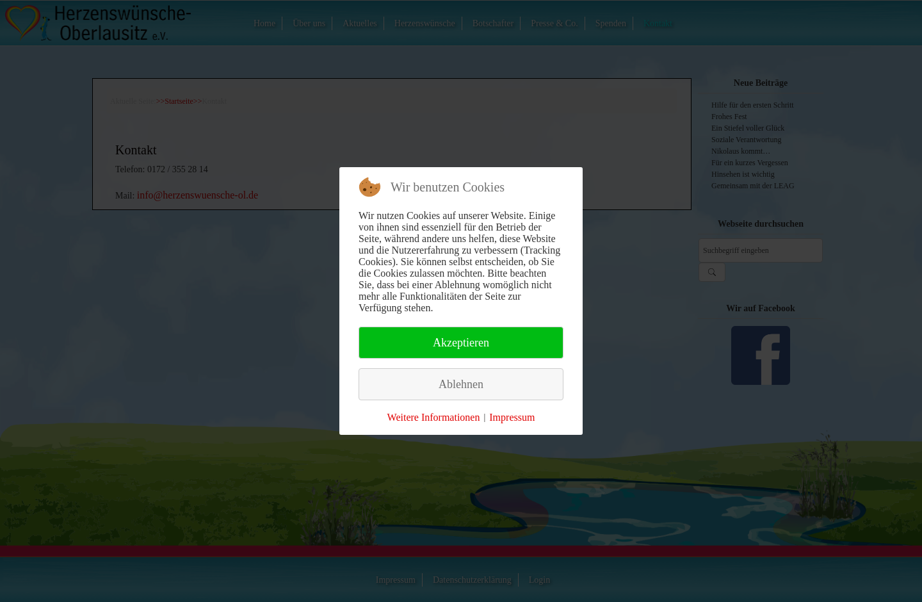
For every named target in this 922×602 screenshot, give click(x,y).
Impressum (512, 417)
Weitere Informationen (433, 417)
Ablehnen (461, 384)
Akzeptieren (461, 342)
